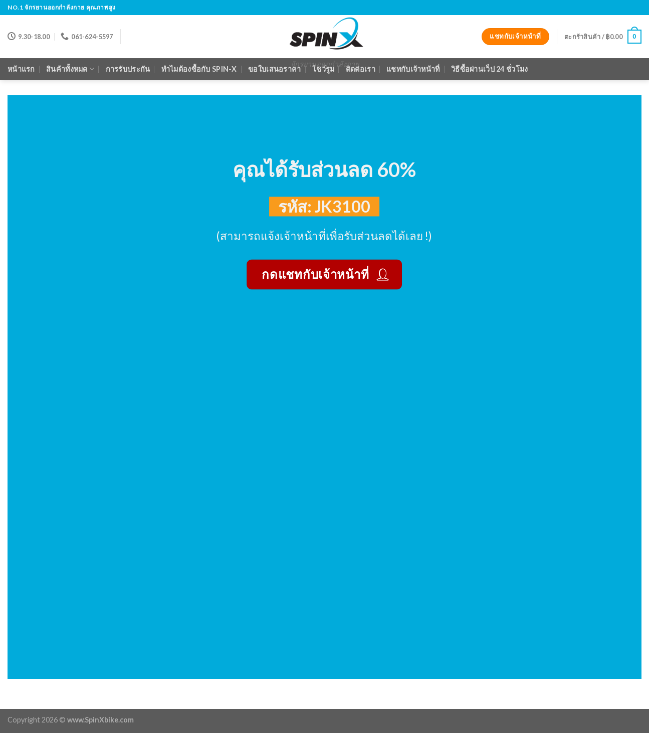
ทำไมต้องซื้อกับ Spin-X (199, 69)
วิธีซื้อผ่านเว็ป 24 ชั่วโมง (489, 69)
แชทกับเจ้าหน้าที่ (413, 69)
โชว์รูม (323, 69)
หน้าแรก (21, 69)
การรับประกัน (128, 69)
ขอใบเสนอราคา (274, 69)
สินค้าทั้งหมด (70, 69)
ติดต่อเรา (360, 69)
